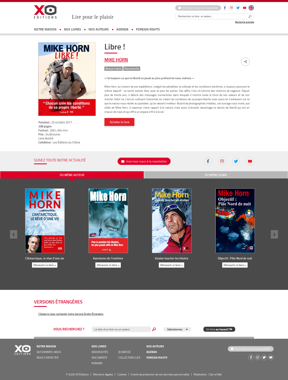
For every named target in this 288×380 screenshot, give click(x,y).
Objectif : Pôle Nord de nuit (235, 258)
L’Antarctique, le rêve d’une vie (44, 258)
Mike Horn (116, 59)
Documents (131, 69)
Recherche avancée (244, 22)
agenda (122, 29)
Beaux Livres (113, 69)
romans (97, 363)
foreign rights (148, 29)
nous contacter (48, 357)
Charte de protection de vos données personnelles (160, 374)
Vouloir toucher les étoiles (171, 258)
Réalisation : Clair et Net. (208, 374)
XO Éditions (82, 374)
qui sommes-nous (49, 352)
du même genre (216, 175)
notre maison (45, 29)
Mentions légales (103, 374)
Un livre (219, 329)
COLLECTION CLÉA (129, 357)
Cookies (122, 374)
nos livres (72, 29)
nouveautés (100, 352)
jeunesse (124, 352)
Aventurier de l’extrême (108, 258)
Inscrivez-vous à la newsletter (198, 8)
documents (99, 357)
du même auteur (72, 175)
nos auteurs (99, 29)
